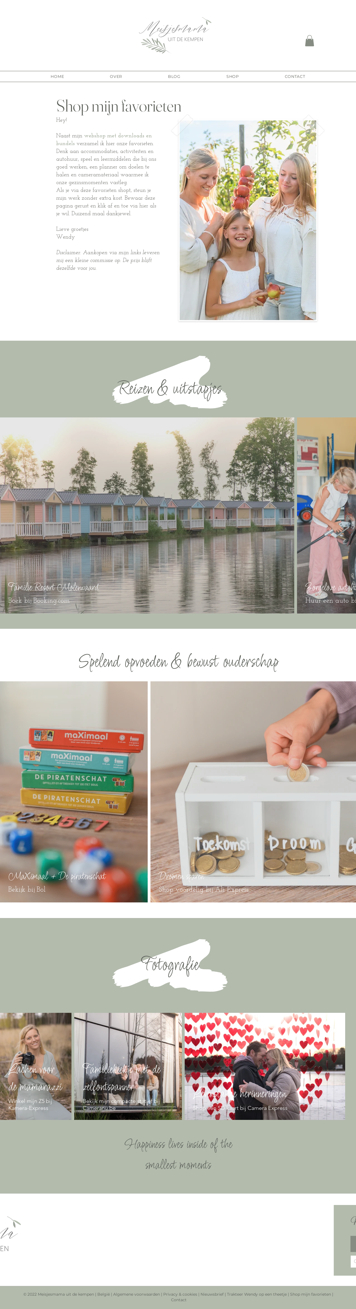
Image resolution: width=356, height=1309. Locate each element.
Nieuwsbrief (213, 1294)
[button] (309, 40)
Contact (179, 1299)
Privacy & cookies (180, 1294)
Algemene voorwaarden (136, 1294)
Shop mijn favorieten (310, 1294)
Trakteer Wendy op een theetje (257, 1294)
